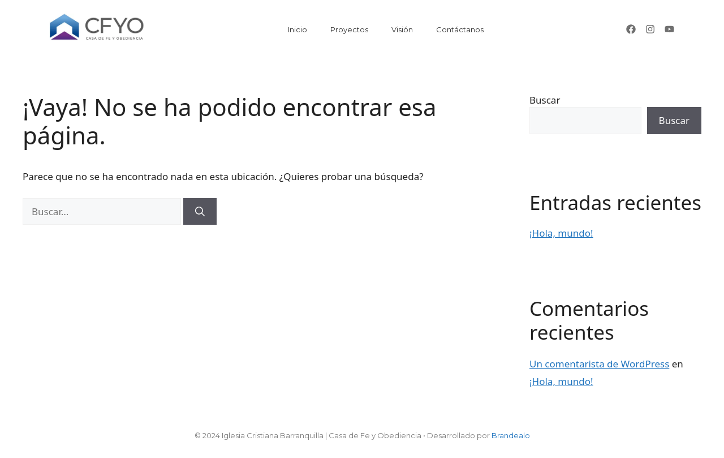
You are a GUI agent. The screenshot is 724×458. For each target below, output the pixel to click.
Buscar (544, 99)
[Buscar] (200, 211)
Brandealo (511, 435)
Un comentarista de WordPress (599, 363)
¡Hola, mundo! (561, 232)
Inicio (297, 29)
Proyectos (349, 29)
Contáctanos (460, 29)
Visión (402, 29)
